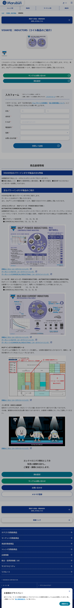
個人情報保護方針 (20, 599)
